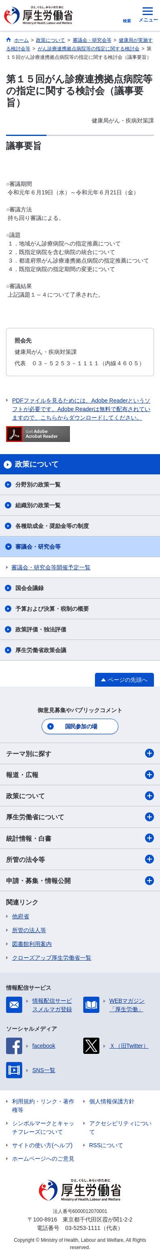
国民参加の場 (81, 726)
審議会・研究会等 (38, 546)
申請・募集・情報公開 (80, 880)
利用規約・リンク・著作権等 (43, 1105)
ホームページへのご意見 (43, 1158)
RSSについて (106, 1145)
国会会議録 (29, 588)
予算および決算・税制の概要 (52, 608)
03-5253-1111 (82, 1228)
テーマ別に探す (80, 753)
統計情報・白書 (80, 838)
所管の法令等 (80, 859)
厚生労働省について (80, 816)
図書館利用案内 (32, 944)
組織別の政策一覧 (38, 505)
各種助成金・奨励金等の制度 (52, 526)
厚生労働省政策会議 (40, 650)
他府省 (20, 916)
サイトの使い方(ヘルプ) (42, 1145)
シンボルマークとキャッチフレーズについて (43, 1127)
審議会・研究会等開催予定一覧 (51, 567)
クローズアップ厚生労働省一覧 (51, 957)
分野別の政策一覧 (38, 484)
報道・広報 (80, 774)
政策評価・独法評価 (40, 629)
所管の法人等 (29, 930)
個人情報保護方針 (112, 1101)
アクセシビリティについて (120, 1127)
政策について (80, 795)
